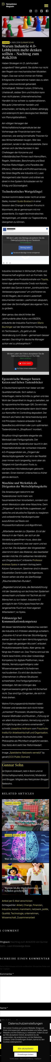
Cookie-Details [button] (14, 1058)
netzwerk (36, 909)
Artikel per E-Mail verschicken (17, 901)
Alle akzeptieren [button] (25, 1049)
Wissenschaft (9, 917)
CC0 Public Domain (19, 757)
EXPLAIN (16, 835)
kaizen (15, 909)
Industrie (6, 909)
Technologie (17, 913)
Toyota (44, 279)
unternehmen (31, 913)
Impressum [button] (37, 1058)
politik (45, 909)
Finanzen (37, 905)
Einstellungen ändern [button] (25, 1054)
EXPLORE (16, 803)
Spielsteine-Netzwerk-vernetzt (25, 753)
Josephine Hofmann (21, 729)
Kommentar (7, 974)
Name (4, 1008)
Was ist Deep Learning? (18, 859)
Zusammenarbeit (26, 917)
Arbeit (20, 905)
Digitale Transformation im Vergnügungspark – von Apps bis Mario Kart (23, 824)
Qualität (6, 913)
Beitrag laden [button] (25, 248)
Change (28, 905)
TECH (23, 835)
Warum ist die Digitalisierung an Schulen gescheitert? (23, 889)
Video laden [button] (26, 363)
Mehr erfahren (25, 243)
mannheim (25, 909)
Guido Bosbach (25, 201)
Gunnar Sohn (27, 43)
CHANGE (6, 43)
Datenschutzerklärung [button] (26, 1058)
